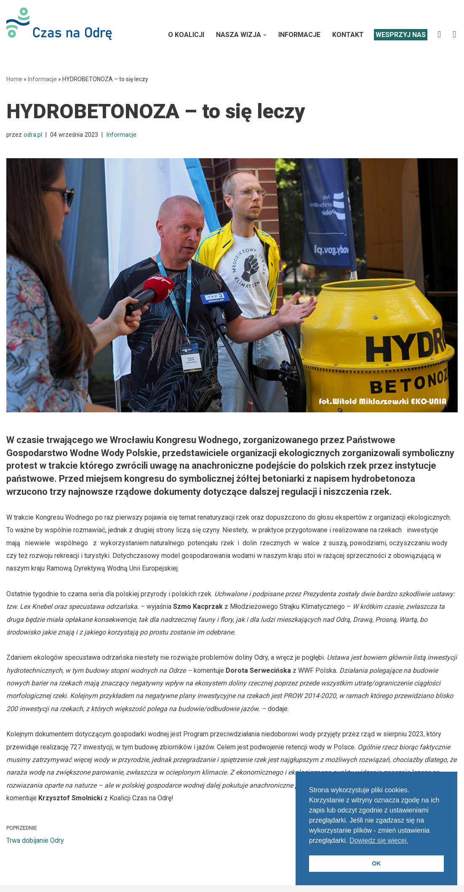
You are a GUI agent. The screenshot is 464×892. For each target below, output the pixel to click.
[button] (265, 35)
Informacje (299, 35)
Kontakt (348, 35)
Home (14, 79)
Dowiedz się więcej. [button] (378, 840)
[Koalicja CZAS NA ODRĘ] (59, 24)
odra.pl (33, 134)
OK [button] (376, 863)
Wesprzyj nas (401, 35)
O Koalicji (186, 35)
